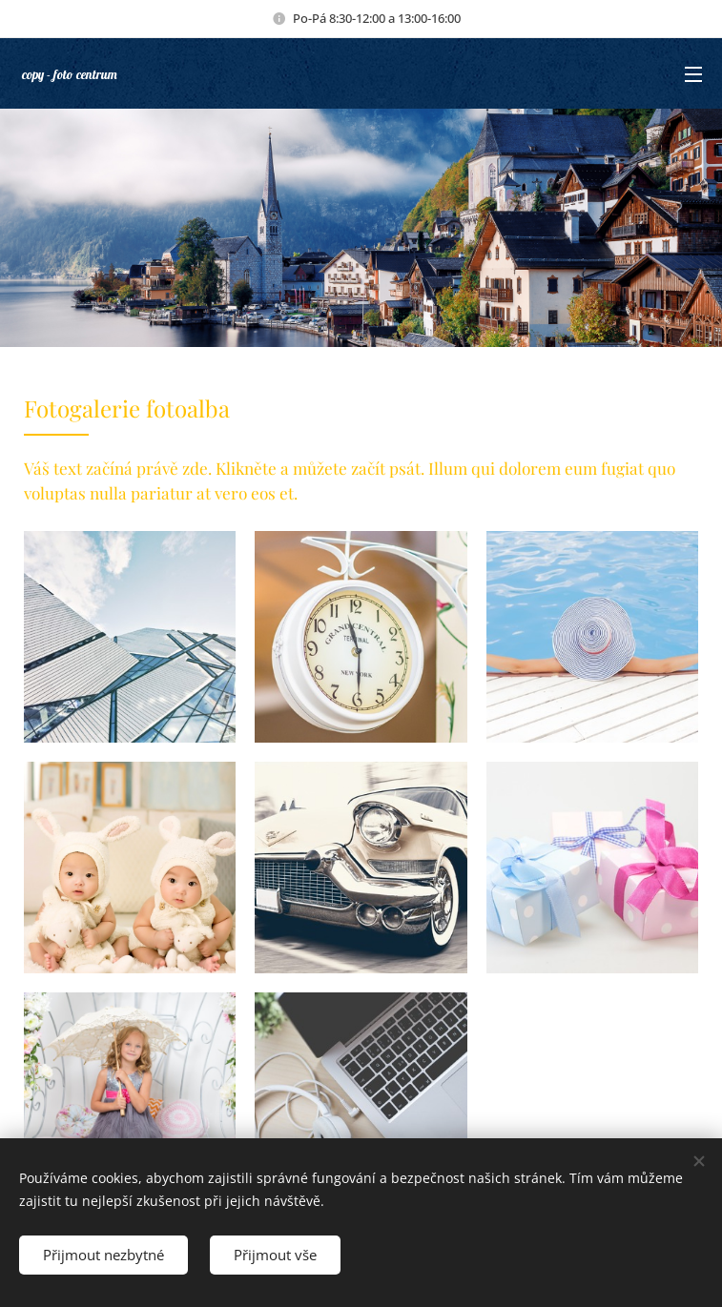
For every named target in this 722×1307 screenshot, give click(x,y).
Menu (693, 74)
